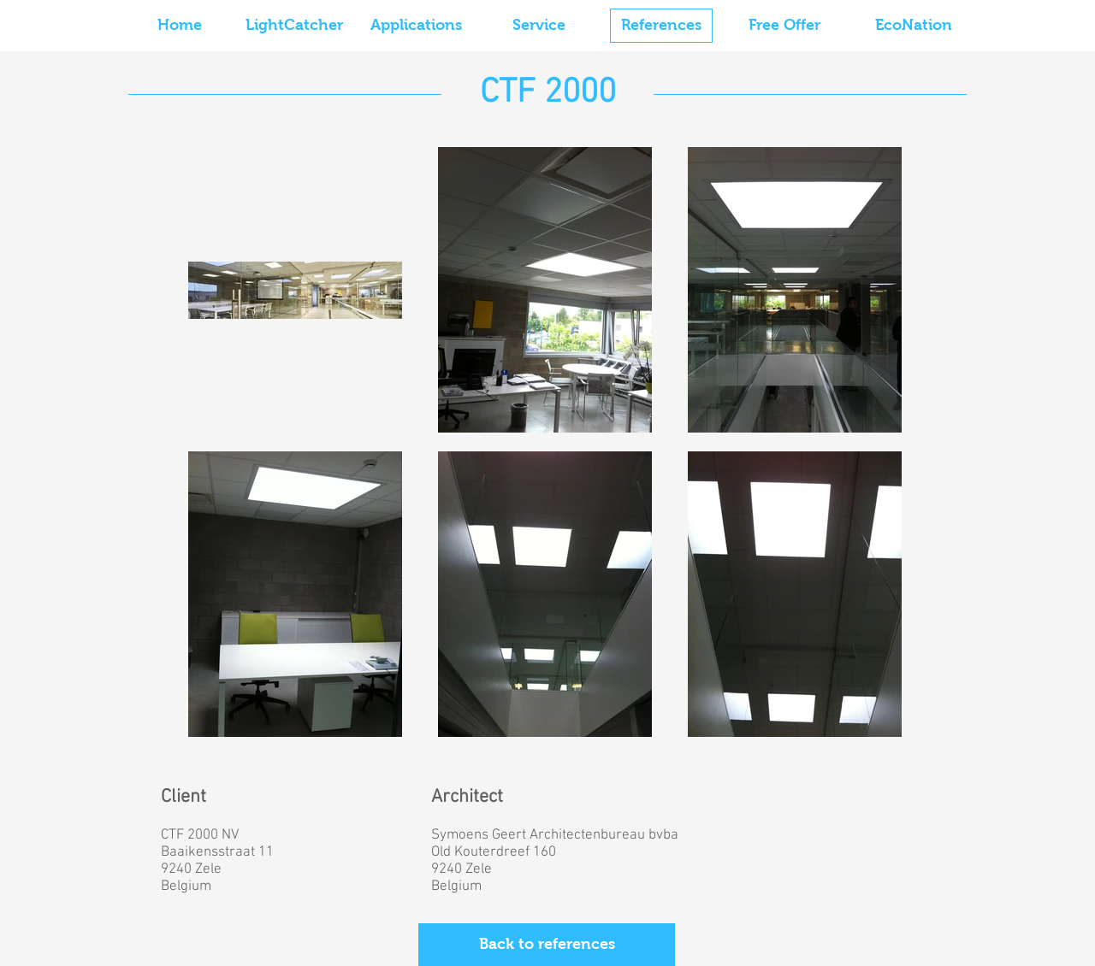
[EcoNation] (913, 26)
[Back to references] (546, 944)
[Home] (179, 26)
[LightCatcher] (294, 26)
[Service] (539, 26)
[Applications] (415, 26)
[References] (661, 26)
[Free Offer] (784, 26)
